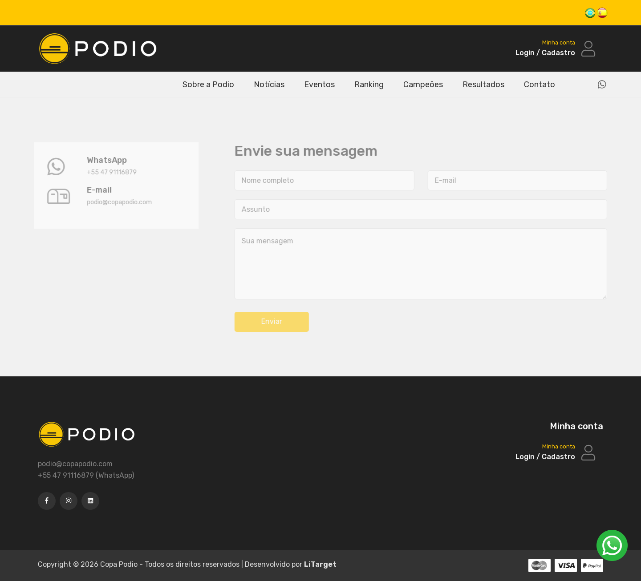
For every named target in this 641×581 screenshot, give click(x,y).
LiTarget (320, 564)
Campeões (423, 84)
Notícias (269, 84)
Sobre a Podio (208, 84)
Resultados (483, 84)
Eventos (319, 84)
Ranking (369, 84)
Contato (539, 84)
